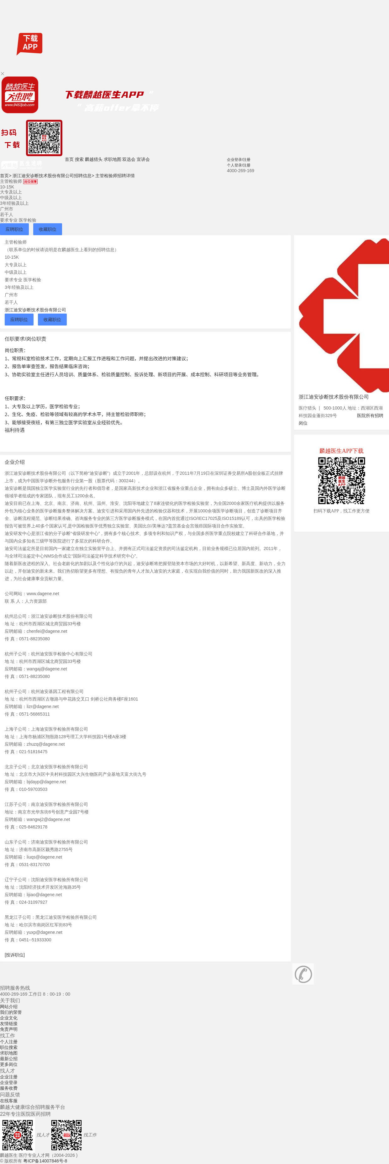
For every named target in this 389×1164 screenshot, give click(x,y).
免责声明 (9, 1029)
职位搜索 (9, 1047)
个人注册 (9, 1041)
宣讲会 (143, 159)
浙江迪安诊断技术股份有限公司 (35, 309)
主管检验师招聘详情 (115, 175)
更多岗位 (9, 1064)
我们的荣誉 (11, 1012)
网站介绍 (9, 1006)
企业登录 (9, 1082)
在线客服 (9, 1100)
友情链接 (9, 1023)
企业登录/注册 (238, 159)
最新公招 (9, 1058)
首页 (69, 159)
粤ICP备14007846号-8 (45, 1160)
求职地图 (112, 159)
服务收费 (9, 1088)
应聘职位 (14, 229)
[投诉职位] (15, 954)
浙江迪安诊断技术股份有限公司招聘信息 (53, 175)
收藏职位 (47, 229)
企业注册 (9, 1076)
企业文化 (9, 1017)
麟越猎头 (94, 159)
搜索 (79, 159)
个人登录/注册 (238, 165)
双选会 (128, 159)
